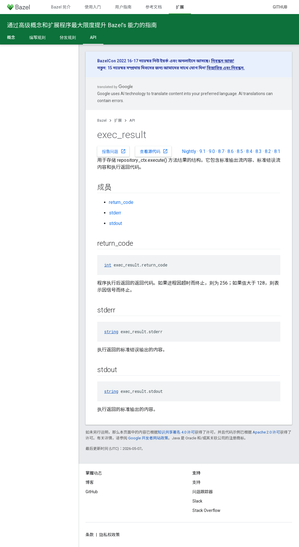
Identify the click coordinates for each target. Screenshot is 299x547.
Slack (197, 501)
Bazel (102, 120)
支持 (196, 482)
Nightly (189, 151)
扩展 (118, 120)
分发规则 (68, 37)
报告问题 (114, 151)
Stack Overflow (206, 510)
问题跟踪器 (202, 491)
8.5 (240, 151)
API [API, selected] (93, 37)
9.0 (212, 151)
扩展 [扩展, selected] (180, 7)
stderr (115, 213)
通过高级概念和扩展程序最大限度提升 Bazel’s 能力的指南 (82, 25)
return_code (121, 202)
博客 (90, 482)
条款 (90, 534)
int (107, 265)
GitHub (280, 7)
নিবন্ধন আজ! (222, 61)
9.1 (202, 151)
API (132, 120)
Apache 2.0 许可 (266, 432)
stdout (115, 223)
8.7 (221, 151)
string (111, 331)
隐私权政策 (109, 534)
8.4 (249, 151)
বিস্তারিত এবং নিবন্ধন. (226, 68)
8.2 (268, 151)
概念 (11, 37)
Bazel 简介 (61, 7)
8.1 (277, 151)
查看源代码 (154, 151)
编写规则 (37, 37)
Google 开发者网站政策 (148, 438)
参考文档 (153, 7)
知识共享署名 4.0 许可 (176, 432)
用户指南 (123, 7)
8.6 (230, 151)
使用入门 (93, 7)
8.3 (258, 151)
